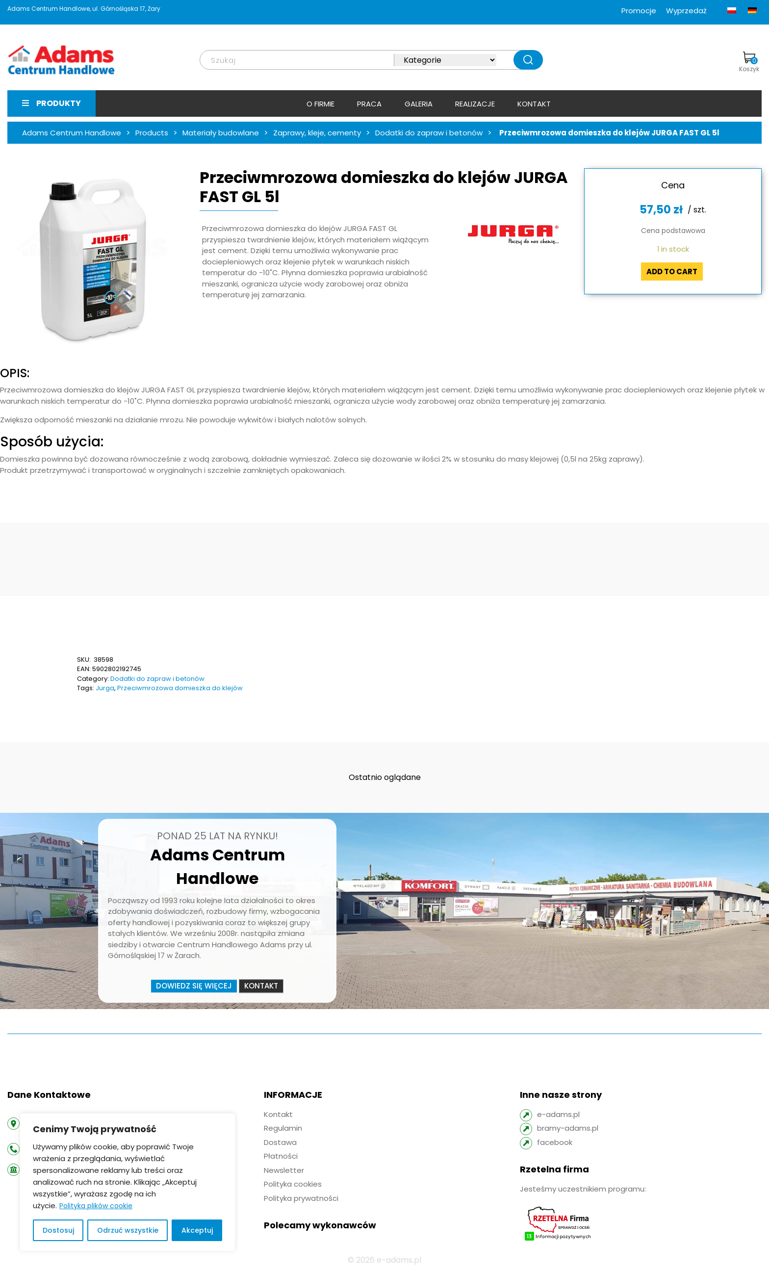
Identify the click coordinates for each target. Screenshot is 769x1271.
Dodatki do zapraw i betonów (157, 678)
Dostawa (280, 1142)
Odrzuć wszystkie (127, 1230)
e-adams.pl (558, 1114)
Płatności (281, 1156)
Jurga (105, 688)
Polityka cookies (293, 1184)
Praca (369, 104)
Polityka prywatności (301, 1198)
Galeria (419, 104)
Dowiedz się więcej (194, 986)
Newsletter (284, 1170)
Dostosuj (58, 1230)
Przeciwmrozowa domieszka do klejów (180, 688)
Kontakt (534, 104)
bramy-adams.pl (567, 1128)
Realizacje (475, 104)
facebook (554, 1142)
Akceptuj (197, 1230)
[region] (127, 1182)
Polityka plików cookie (95, 1206)
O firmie (320, 104)
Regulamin (283, 1128)
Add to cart (671, 271)
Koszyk (749, 62)
